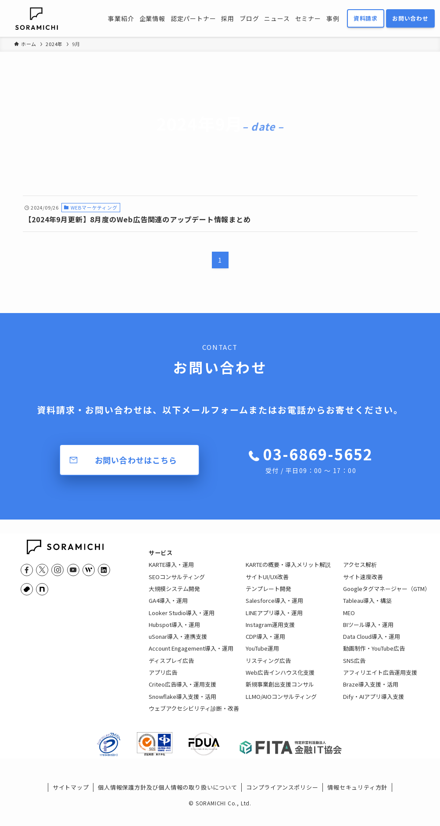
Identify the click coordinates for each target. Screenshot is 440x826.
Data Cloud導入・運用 (371, 642)
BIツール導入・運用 (368, 630)
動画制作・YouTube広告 (374, 654)
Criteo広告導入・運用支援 (182, 690)
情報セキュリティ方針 (357, 799)
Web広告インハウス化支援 (280, 678)
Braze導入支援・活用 (370, 690)
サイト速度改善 (363, 582)
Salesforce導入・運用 (274, 606)
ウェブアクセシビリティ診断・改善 (194, 714)
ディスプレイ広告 (171, 666)
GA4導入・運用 (168, 606)
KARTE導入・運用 (171, 570)
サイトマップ (71, 799)
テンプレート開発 (268, 594)
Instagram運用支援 (270, 630)
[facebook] (27, 570)
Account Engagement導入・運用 (191, 654)
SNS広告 (354, 666)
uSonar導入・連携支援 (178, 642)
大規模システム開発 (174, 594)
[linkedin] (104, 570)
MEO (349, 618)
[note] (42, 589)
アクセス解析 (360, 570)
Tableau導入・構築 (367, 606)
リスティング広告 (268, 666)
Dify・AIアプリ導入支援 (373, 702)
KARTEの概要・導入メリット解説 (288, 570)
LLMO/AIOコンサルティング (281, 702)
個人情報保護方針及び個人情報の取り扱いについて (167, 799)
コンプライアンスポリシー (282, 799)
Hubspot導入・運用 (174, 630)
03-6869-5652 (318, 459)
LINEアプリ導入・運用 (274, 618)
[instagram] (57, 570)
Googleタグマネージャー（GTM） (386, 594)
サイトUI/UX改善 (267, 582)
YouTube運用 (262, 654)
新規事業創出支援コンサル (280, 690)
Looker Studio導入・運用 (182, 618)
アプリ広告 (163, 678)
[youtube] (73, 570)
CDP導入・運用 (265, 642)
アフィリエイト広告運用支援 (380, 678)
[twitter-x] (42, 570)
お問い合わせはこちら (136, 460)
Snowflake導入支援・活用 (182, 702)
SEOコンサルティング (177, 582)
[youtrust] (27, 589)
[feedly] (88, 570)
